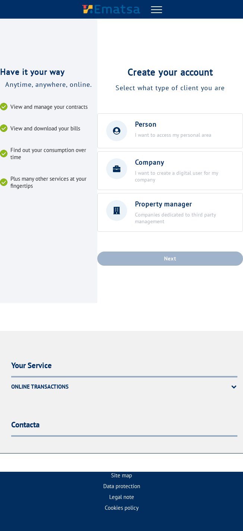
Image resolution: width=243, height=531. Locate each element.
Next (170, 258)
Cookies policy (122, 507)
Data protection (121, 486)
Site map (121, 475)
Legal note (121, 496)
